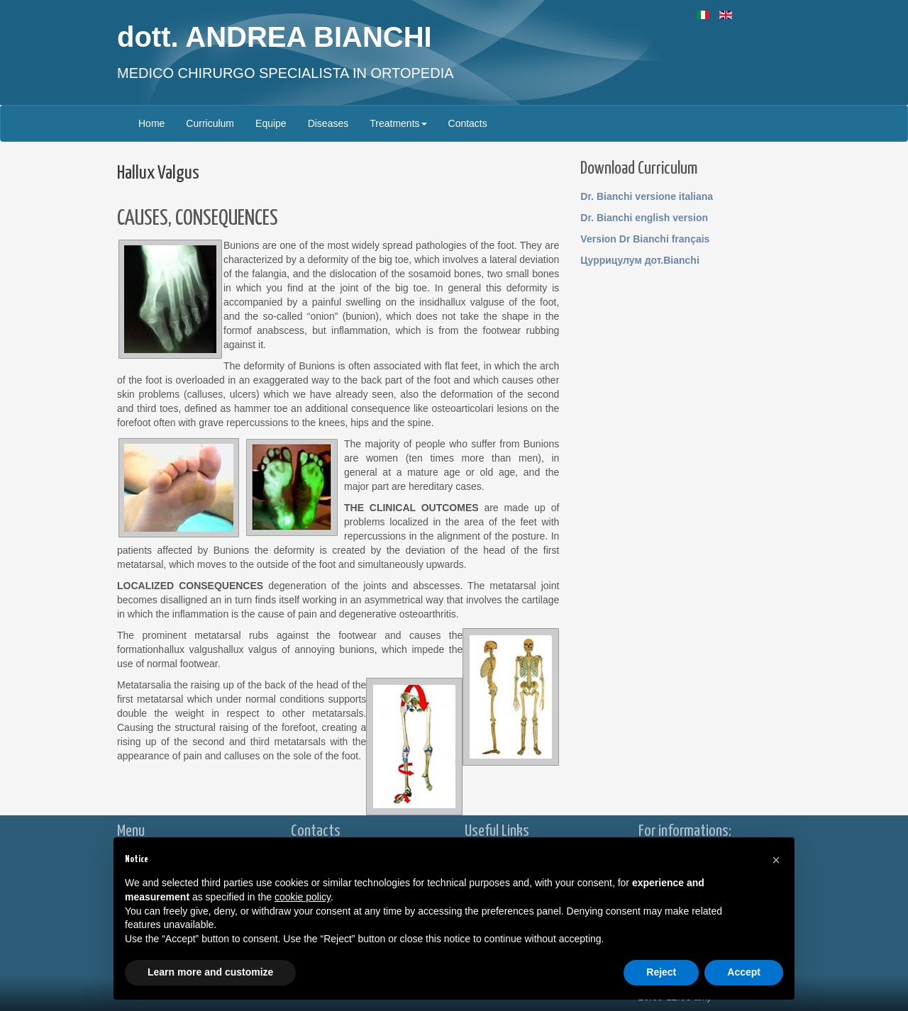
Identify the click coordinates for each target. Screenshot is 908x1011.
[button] (776, 860)
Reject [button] (661, 972)
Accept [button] (743, 972)
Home (151, 123)
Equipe (271, 123)
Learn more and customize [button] (210, 972)
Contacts (467, 123)
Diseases (328, 123)
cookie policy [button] (303, 897)
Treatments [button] (398, 123)
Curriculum (210, 123)
